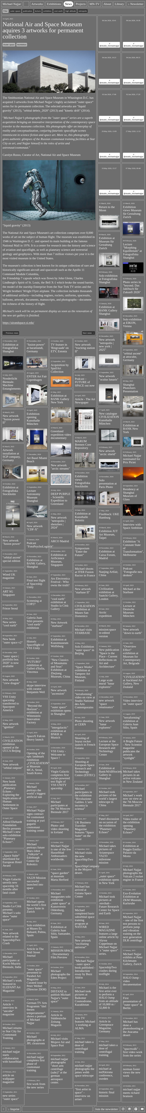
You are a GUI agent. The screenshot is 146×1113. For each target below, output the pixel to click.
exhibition (47, 11)
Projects (81, 4)
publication (27, 11)
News (68, 4)
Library (119, 4)
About (107, 4)
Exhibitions (54, 4)
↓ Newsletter (135, 4)
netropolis (82, 11)
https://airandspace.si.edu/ (18, 322)
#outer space (9, 45)
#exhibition (21, 45)
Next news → (88, 333)
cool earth (58, 11)
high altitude (70, 11)
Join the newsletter (106, 1109)
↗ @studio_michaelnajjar (109, 45)
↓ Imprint (13, 1109)
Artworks (37, 4)
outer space (15, 11)
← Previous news (10, 333)
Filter (5, 11)
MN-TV (95, 4)
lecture (38, 11)
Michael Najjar (12, 4)
